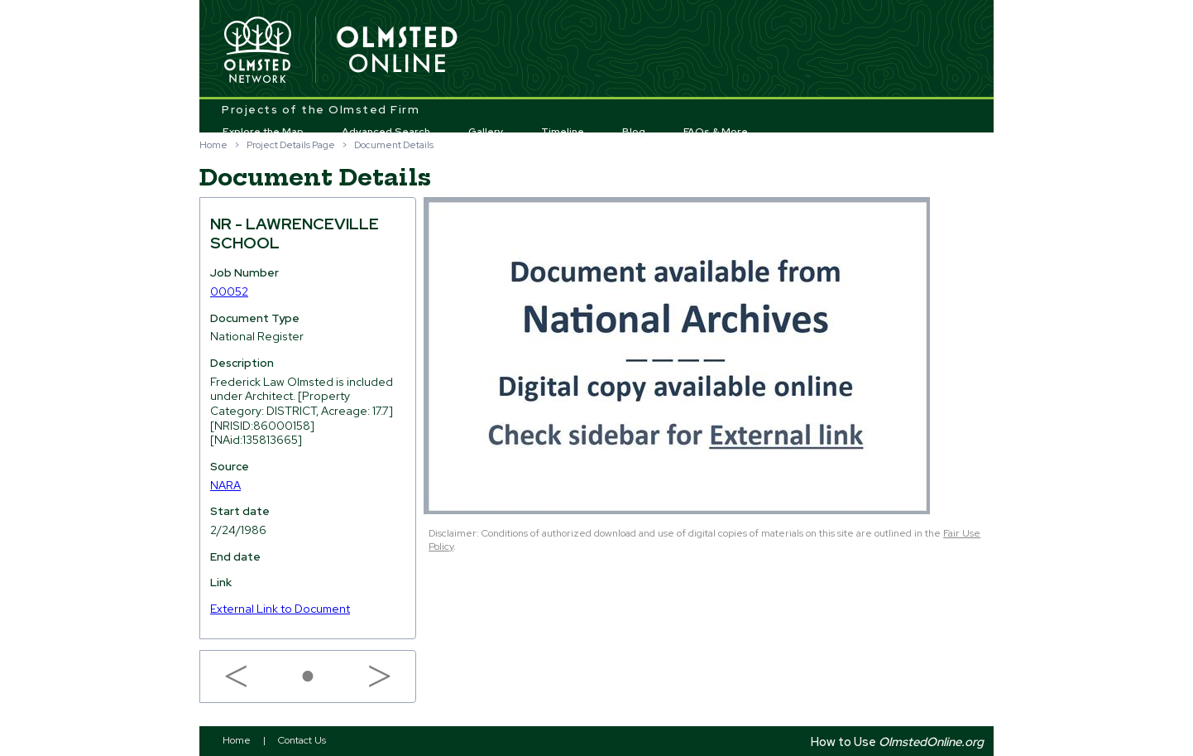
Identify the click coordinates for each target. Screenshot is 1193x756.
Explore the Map (263, 131)
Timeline (562, 131)
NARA (225, 485)
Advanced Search (386, 131)
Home (213, 145)
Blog (633, 131)
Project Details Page (291, 145)
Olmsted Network (257, 50)
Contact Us (302, 740)
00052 (229, 291)
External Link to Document (280, 608)
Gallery (486, 131)
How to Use (897, 741)
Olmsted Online (397, 50)
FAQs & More (715, 131)
